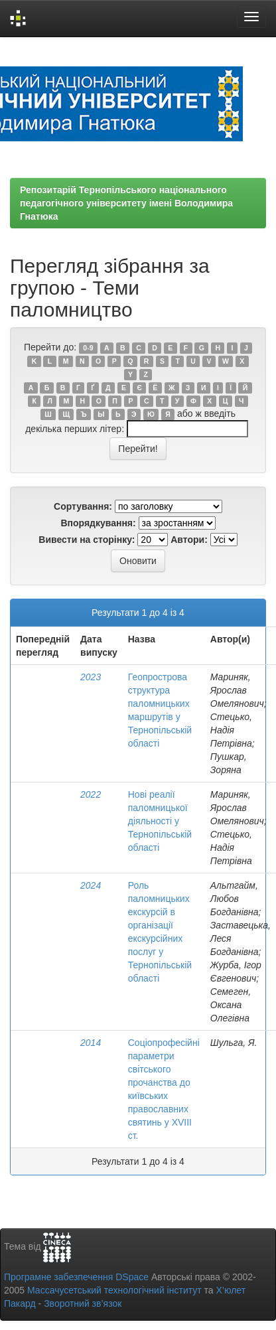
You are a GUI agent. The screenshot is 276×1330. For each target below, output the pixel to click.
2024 (90, 885)
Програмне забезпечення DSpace (76, 1277)
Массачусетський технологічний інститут (114, 1290)
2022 (90, 794)
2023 (90, 677)
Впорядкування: (97, 523)
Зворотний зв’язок (82, 1303)
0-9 (88, 348)
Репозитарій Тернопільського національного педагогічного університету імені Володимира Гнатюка (126, 203)
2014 (90, 1042)
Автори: (189, 539)
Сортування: (83, 506)
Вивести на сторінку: (86, 539)
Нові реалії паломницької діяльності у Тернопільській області (160, 821)
